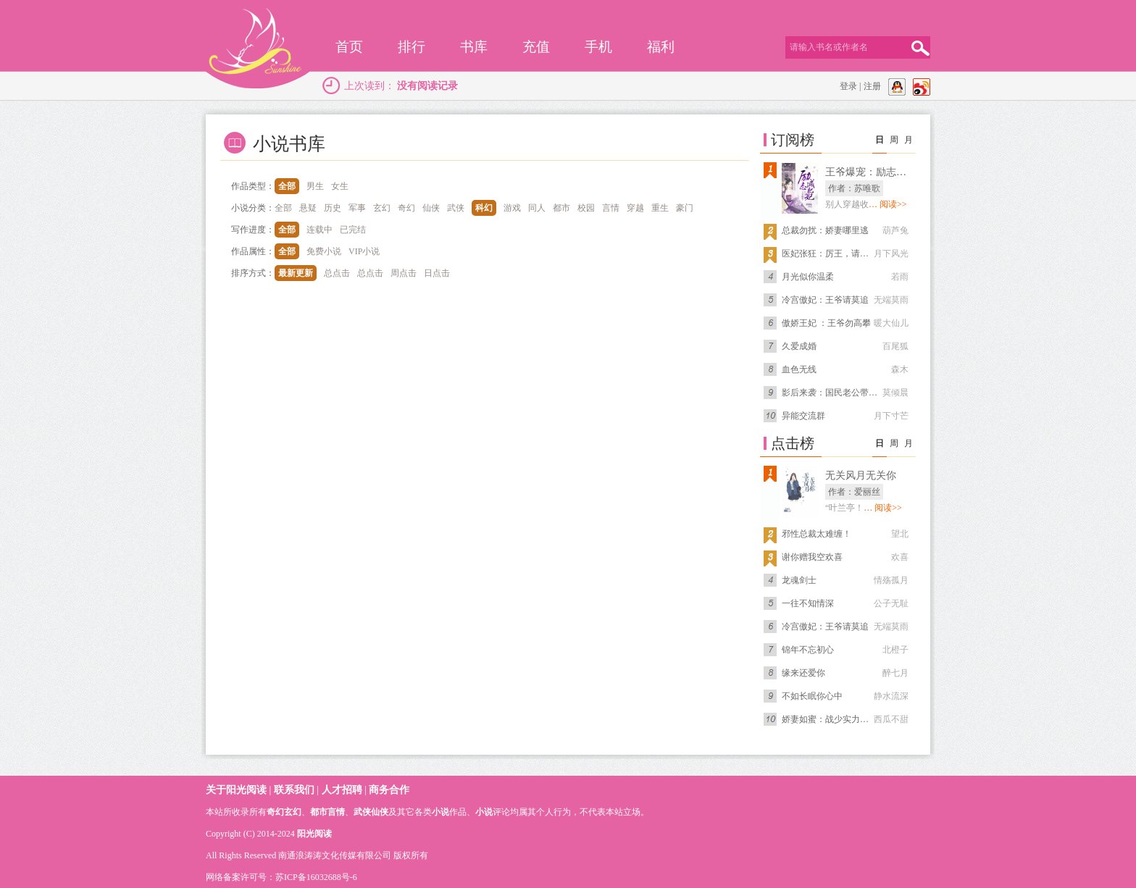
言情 (610, 208)
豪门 (684, 208)
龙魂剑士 (799, 580)
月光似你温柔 (808, 277)
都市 (561, 208)
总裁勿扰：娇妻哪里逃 (825, 230)
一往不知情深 (808, 603)
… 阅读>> (888, 204)
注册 (872, 86)
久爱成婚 (799, 346)
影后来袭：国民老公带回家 (834, 393)
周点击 (403, 273)
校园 (586, 208)
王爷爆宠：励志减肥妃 (876, 172)
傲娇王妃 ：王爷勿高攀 (826, 323)
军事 (357, 208)
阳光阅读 (314, 834)
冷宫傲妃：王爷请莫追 (825, 300)
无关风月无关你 (860, 475)
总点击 (337, 273)
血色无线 (799, 369)
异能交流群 (803, 416)
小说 (440, 812)
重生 (660, 208)
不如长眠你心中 (812, 696)
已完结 (353, 230)
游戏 (512, 208)
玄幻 (381, 208)
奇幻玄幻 (284, 812)
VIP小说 (364, 251)
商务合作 (389, 789)
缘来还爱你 (803, 673)
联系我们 (294, 789)
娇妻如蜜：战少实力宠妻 (829, 719)
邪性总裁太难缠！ (816, 534)
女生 (339, 186)
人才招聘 (342, 789)
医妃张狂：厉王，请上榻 (829, 253)
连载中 (319, 230)
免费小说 (323, 251)
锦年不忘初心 (808, 650)
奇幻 (406, 208)
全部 (287, 186)
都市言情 (327, 812)
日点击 (437, 273)
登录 (848, 86)
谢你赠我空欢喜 (812, 557)
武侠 (455, 208)
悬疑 (308, 208)
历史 (332, 208)
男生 (315, 186)
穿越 (635, 208)
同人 (537, 208)
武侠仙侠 (371, 812)
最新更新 (295, 273)
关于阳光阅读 (236, 789)
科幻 (484, 208)
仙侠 (431, 208)
